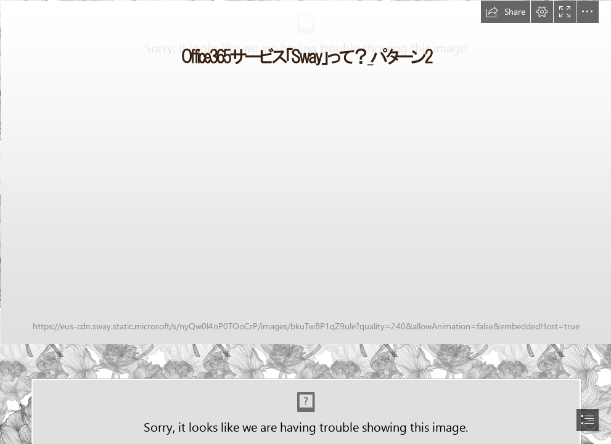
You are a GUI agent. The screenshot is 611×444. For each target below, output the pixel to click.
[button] (505, 12)
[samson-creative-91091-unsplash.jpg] (305, 171)
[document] (305, 222)
